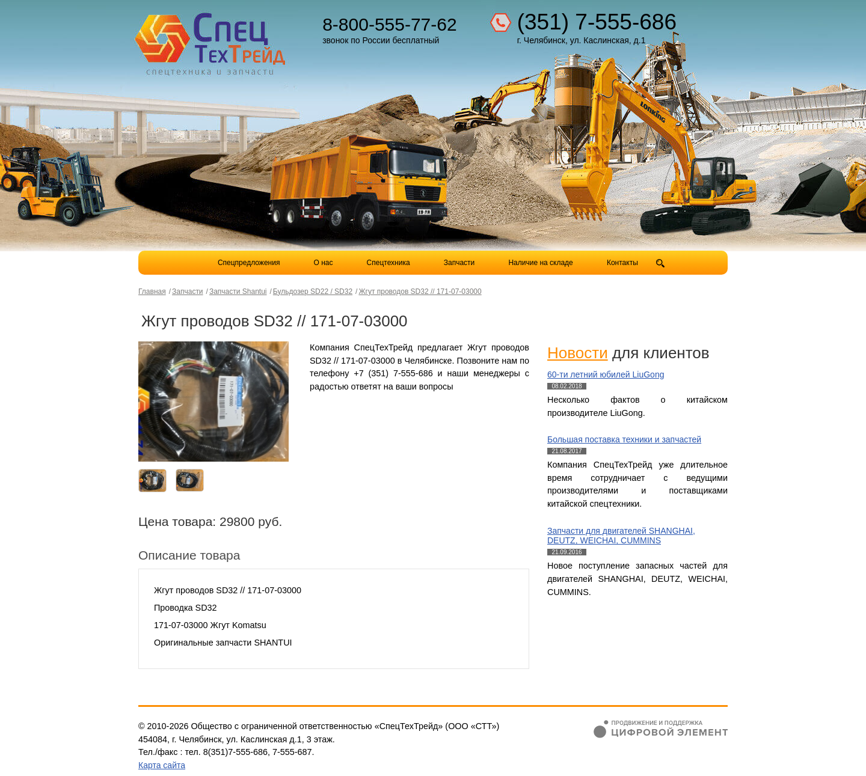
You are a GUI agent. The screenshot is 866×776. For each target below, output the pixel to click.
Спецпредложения (249, 262)
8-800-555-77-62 (389, 24)
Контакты (622, 262)
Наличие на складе (540, 262)
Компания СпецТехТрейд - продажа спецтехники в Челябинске (211, 39)
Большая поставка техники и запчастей (624, 439)
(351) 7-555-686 (597, 22)
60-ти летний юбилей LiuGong (605, 374)
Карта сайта (161, 765)
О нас (323, 262)
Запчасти (460, 262)
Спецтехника (388, 262)
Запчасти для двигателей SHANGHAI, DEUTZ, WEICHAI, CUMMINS (621, 536)
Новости (577, 353)
